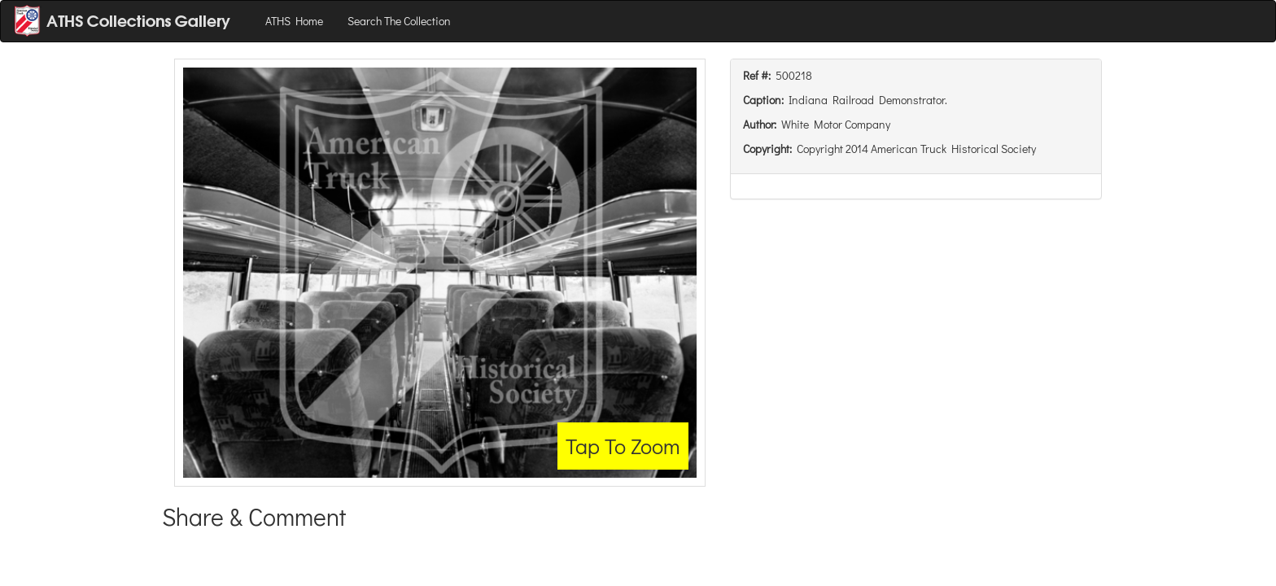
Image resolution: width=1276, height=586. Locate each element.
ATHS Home (294, 20)
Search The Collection (399, 20)
